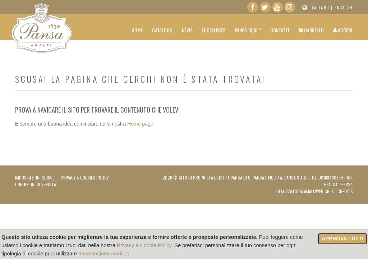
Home (137, 30)
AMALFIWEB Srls (319, 191)
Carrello (311, 30)
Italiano (319, 7)
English (344, 7)
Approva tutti (342, 238)
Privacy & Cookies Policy (85, 177)
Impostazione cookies (103, 253)
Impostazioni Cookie (34, 177)
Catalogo (162, 30)
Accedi (342, 30)
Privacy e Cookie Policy (144, 245)
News (187, 30)
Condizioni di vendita (35, 184)
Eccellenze (213, 30)
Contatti (279, 30)
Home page (140, 124)
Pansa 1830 (246, 30)
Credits (345, 191)
